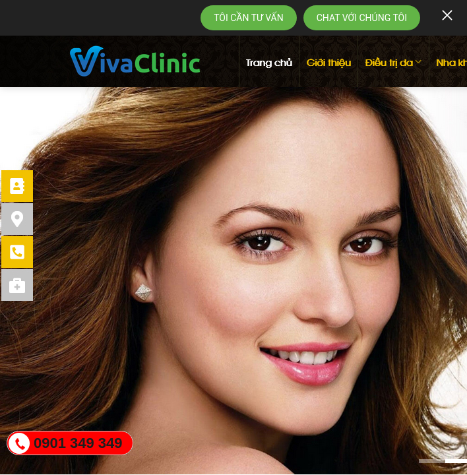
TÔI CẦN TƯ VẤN (249, 18)
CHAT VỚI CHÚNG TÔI (362, 18)
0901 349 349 (78, 443)
